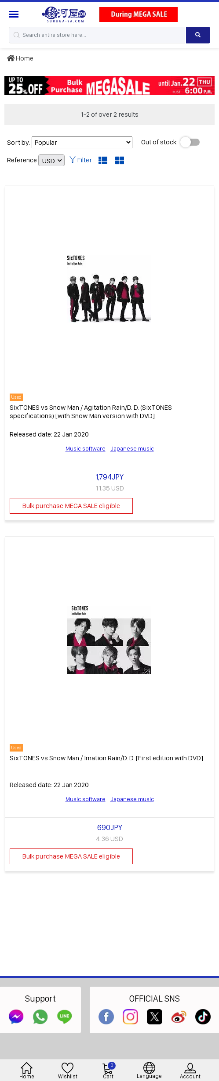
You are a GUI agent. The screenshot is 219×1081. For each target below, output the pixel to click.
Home (20, 58)
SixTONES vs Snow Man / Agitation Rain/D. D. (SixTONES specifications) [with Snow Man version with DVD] (91, 411)
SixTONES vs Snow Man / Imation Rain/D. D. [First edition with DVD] (106, 758)
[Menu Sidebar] (15, 14)
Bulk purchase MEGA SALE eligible (71, 505)
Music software (86, 448)
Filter (80, 160)
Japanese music (132, 448)
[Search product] (198, 35)
